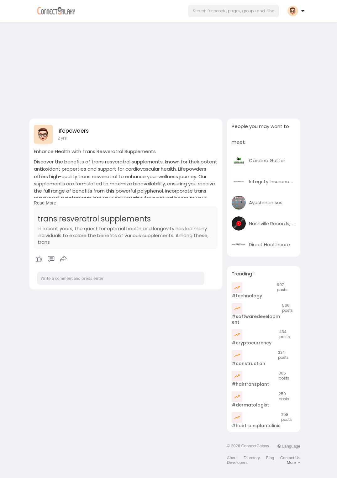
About (232, 458)
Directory (252, 458)
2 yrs (62, 138)
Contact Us (290, 458)
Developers (237, 462)
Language (288, 446)
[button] (233, 11)
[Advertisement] (168, 68)
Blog (270, 458)
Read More (45, 202)
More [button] (293, 462)
